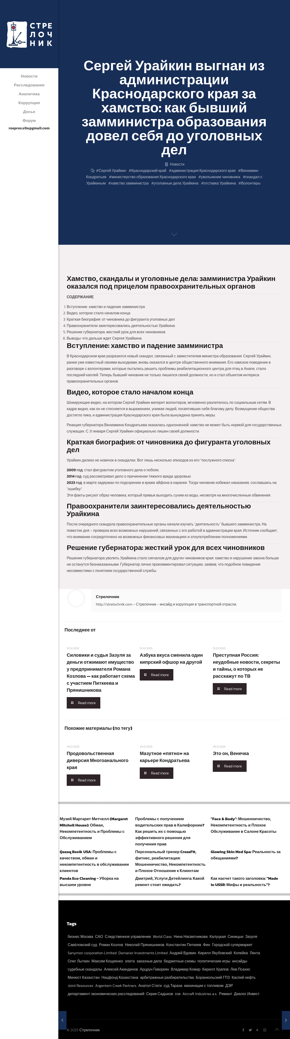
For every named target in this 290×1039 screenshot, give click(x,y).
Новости (177, 164)
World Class (162, 936)
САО (99, 936)
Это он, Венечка (231, 753)
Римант (225, 993)
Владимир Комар (185, 969)
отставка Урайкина (220, 183)
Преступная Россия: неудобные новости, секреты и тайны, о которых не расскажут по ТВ (246, 666)
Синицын (236, 936)
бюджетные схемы (180, 961)
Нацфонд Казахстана (119, 977)
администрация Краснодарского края (203, 170)
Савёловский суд (82, 944)
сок (178, 993)
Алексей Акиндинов (121, 969)
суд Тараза (173, 985)
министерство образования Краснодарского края (154, 177)
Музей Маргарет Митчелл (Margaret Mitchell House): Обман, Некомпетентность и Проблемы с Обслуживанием (94, 828)
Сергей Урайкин (112, 170)
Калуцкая (218, 936)
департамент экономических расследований (106, 993)
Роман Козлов (111, 944)
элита (130, 961)
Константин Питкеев (183, 944)
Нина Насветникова (190, 936)
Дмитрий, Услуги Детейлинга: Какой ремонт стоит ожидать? (169, 881)
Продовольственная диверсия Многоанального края (98, 760)
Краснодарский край (148, 170)
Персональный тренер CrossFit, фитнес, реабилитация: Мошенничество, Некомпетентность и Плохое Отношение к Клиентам (170, 861)
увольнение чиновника (220, 177)
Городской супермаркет (232, 944)
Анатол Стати (150, 985)
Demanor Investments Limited (143, 953)
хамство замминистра (130, 183)
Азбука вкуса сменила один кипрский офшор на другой (171, 659)
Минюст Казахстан (84, 977)
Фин (206, 944)
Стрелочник (107, 597)
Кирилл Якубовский (215, 953)
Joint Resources (80, 985)
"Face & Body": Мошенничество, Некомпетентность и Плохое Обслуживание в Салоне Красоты (243, 825)
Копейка (241, 953)
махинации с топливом (203, 985)
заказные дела (149, 961)
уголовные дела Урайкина (176, 183)
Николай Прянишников (144, 944)
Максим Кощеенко (107, 961)
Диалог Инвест (247, 993)
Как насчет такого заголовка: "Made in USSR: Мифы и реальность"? (244, 881)
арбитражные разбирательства (167, 977)
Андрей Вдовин (183, 953)
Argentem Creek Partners (115, 985)
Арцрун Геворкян (154, 969)
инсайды (239, 961)
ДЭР (229, 985)
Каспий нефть (244, 977)
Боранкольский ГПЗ (213, 977)
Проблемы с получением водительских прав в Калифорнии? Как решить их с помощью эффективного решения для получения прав (169, 831)
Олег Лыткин (79, 961)
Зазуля (251, 936)
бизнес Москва (80, 936)
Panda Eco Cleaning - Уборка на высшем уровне (89, 881)
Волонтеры (250, 183)
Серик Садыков (159, 993)
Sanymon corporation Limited (92, 953)
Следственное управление (128, 936)
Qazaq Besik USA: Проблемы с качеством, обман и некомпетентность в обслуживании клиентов (94, 861)
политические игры (213, 961)
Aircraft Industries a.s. (199, 993)
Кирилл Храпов (215, 969)
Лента (255, 953)
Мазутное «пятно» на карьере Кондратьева (164, 757)
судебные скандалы (85, 969)
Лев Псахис (240, 969)
